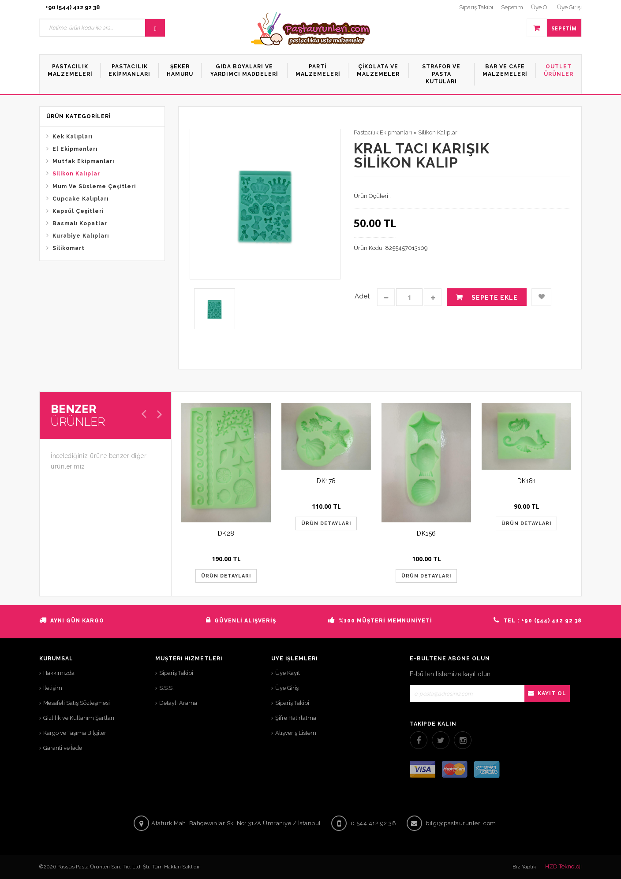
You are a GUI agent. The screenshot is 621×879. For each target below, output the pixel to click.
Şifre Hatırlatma (295, 718)
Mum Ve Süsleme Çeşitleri (94, 186)
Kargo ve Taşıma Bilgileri (75, 733)
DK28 (226, 533)
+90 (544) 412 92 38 (72, 7)
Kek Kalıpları (72, 137)
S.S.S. (166, 688)
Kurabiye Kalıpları (80, 236)
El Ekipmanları (74, 149)
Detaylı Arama (178, 703)
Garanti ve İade (62, 748)
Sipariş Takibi (176, 673)
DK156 (426, 533)
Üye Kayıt (287, 673)
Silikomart (68, 248)
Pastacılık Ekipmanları (383, 132)
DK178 (326, 480)
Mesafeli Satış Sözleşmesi (76, 703)
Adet (362, 296)
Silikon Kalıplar (76, 174)
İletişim (52, 688)
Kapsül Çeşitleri (78, 211)
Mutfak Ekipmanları (83, 161)
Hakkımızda (59, 673)
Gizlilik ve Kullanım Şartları (78, 718)
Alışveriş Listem (295, 733)
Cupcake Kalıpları (80, 199)
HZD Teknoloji (563, 866)
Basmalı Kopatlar (79, 223)
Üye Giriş (287, 688)
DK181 (526, 480)
